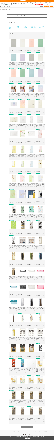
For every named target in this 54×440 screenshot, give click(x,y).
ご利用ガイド (31, 2)
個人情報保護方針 (36, 436)
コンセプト (27, 2)
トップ (1, 9)
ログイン (50, 4)
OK (27, 438)
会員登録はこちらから (39, 4)
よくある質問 (39, 2)
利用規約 (18, 431)
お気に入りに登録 (16, 50)
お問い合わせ (45, 431)
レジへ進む (47, 6)
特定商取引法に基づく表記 (32, 431)
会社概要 (35, 2)
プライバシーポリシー (24, 431)
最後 (43, 421)
